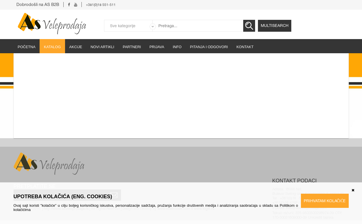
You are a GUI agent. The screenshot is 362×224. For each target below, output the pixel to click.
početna (27, 47)
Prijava (156, 47)
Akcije (75, 47)
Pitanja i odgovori (209, 47)
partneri (132, 47)
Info (177, 47)
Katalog (52, 47)
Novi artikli (102, 47)
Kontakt (244, 47)
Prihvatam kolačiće (325, 201)
